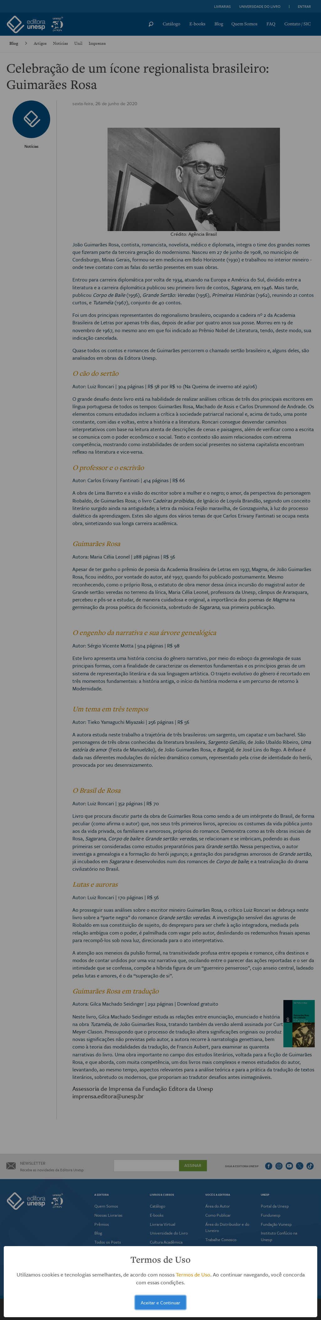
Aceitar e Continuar (160, 1302)
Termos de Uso (193, 1274)
